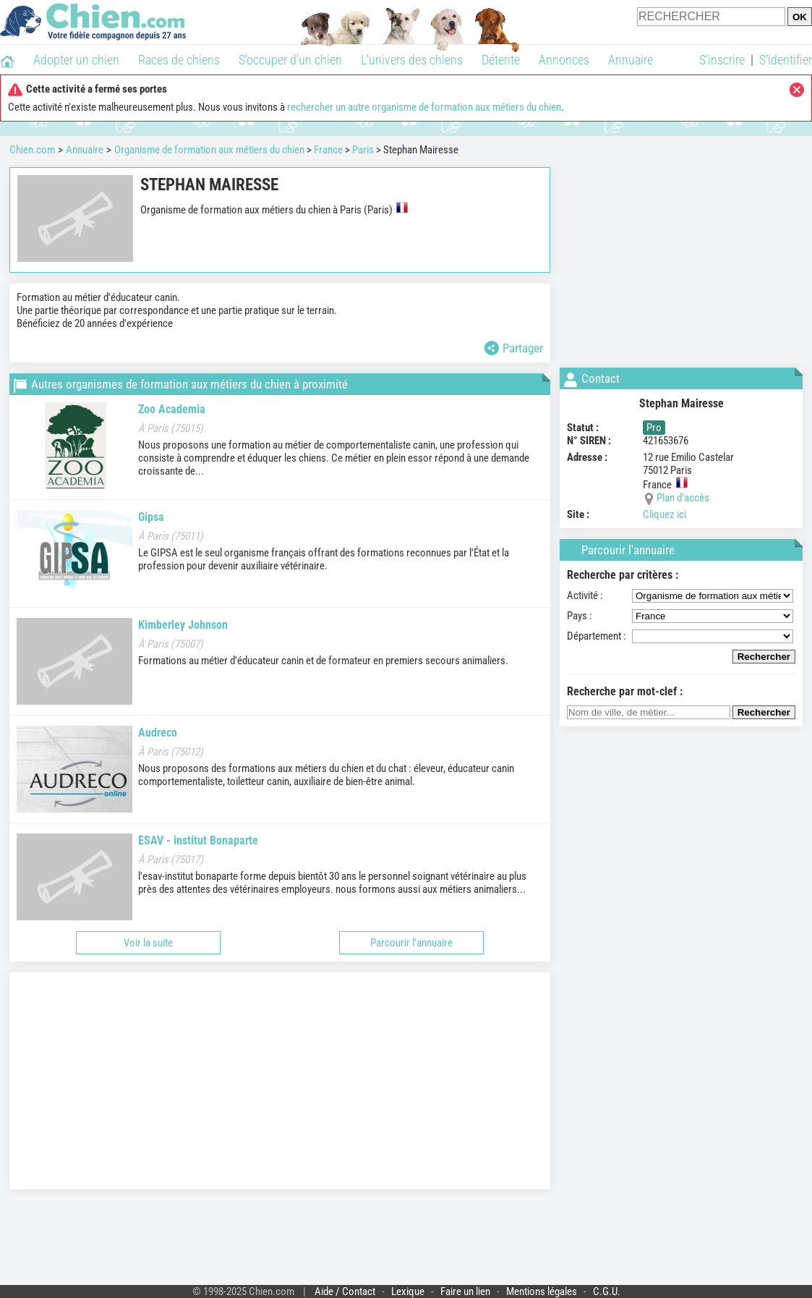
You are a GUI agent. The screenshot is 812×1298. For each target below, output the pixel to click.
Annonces (564, 59)
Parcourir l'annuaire (411, 942)
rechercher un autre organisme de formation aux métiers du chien (424, 107)
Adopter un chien (76, 59)
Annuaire (630, 59)
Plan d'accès (683, 497)
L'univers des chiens (412, 59)
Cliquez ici (664, 514)
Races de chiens (179, 59)
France (328, 149)
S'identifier (785, 59)
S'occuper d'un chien (290, 59)
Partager (513, 348)
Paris (363, 149)
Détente (501, 59)
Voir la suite (148, 942)
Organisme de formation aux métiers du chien (209, 149)
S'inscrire (722, 59)
